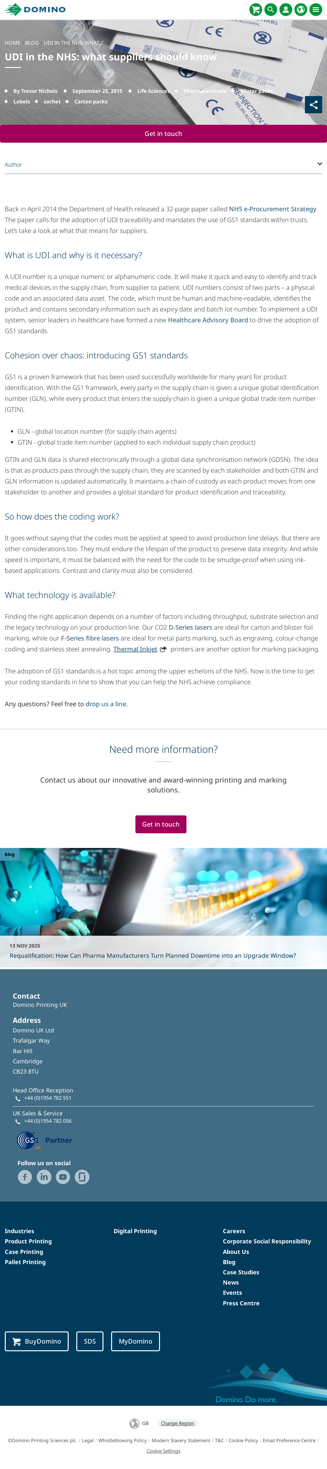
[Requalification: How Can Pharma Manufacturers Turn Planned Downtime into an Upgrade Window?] (163, 907)
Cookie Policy (243, 1440)
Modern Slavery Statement (181, 1440)
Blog (229, 1262)
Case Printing (24, 1251)
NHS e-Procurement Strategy (272, 209)
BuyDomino (36, 1341)
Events (232, 1292)
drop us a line (106, 704)
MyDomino (135, 1341)
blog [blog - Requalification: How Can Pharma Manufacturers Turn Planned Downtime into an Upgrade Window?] (10, 854)
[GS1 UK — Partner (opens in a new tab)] (45, 1139)
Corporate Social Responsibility (267, 1241)
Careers (234, 1231)
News (231, 1282)
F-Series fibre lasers (90, 638)
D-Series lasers (190, 627)
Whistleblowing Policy (122, 1440)
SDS (90, 1341)
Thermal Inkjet (135, 649)
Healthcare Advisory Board (208, 320)
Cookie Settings (163, 1451)
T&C (219, 1440)
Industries (19, 1231)
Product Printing (28, 1241)
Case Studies (241, 1272)
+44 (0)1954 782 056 (48, 1120)
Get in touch (163, 133)
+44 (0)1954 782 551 (48, 1097)
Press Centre (241, 1303)
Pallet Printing (25, 1262)
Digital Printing (135, 1231)
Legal (88, 1440)
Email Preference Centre (289, 1440)
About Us (236, 1251)
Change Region (177, 1423)
